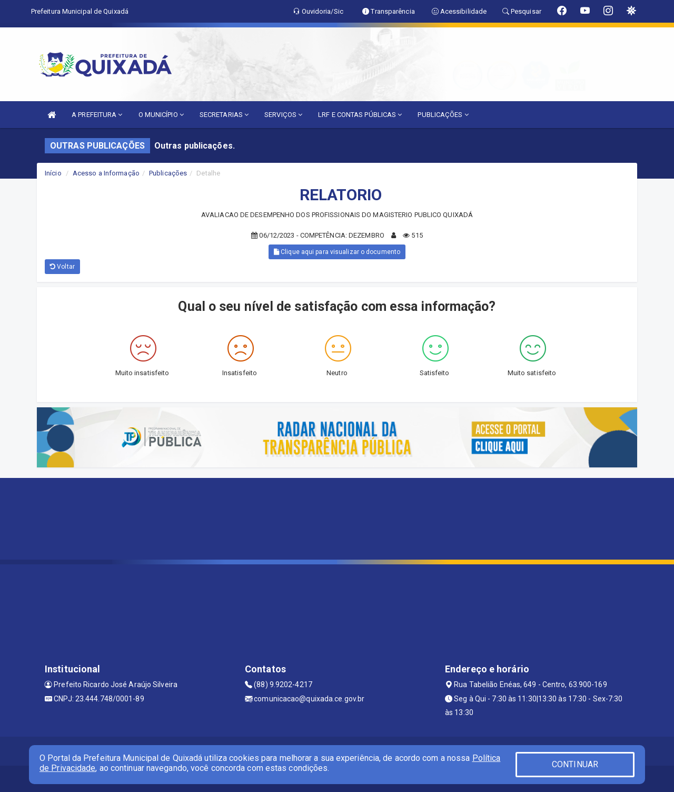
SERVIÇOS (283, 115)
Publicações (168, 173)
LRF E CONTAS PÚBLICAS (360, 115)
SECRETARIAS (224, 115)
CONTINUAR (575, 764)
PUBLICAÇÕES (443, 115)
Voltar (62, 266)
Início (53, 173)
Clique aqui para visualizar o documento (337, 252)
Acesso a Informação (106, 173)
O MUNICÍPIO (161, 115)
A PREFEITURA (97, 115)
